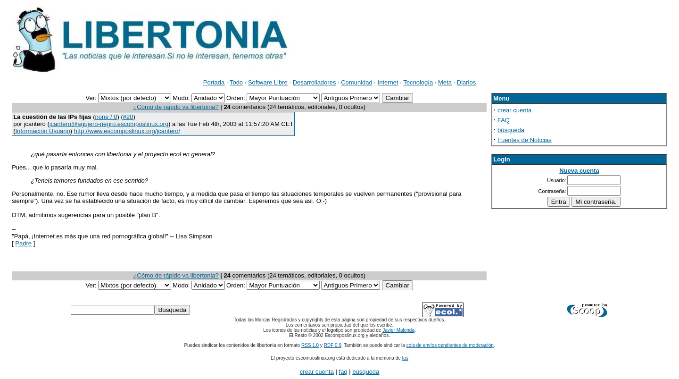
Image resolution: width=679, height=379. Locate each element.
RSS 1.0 (310, 345)
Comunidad (357, 82)
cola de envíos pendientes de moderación (450, 345)
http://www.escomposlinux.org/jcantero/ (127, 131)
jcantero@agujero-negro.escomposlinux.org (109, 123)
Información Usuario (42, 131)
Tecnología (418, 82)
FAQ (503, 120)
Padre (23, 243)
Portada (214, 82)
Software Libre (268, 82)
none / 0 (106, 116)
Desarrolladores (314, 82)
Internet (388, 82)
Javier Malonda (398, 330)
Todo (236, 82)
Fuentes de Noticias (524, 139)
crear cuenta (514, 110)
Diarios (466, 82)
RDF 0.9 (332, 345)
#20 (128, 116)
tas (405, 358)
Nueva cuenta (579, 170)
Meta (445, 82)
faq (343, 371)
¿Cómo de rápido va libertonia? (175, 106)
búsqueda (510, 130)
